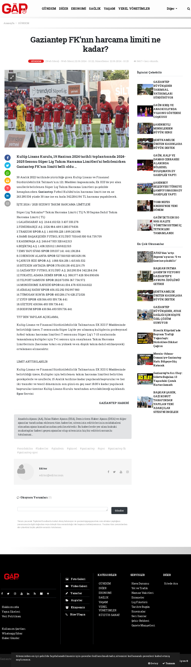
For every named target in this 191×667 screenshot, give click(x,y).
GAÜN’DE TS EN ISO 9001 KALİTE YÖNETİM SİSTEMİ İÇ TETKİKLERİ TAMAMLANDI (167, 225)
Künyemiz (75, 607)
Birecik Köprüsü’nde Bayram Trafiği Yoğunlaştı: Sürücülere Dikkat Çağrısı (166, 338)
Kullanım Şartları (14, 628)
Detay (153, 663)
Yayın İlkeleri (11, 611)
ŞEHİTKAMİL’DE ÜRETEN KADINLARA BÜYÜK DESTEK (167, 144)
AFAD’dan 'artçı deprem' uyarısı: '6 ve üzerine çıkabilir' (167, 256)
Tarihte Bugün (140, 607)
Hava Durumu (140, 583)
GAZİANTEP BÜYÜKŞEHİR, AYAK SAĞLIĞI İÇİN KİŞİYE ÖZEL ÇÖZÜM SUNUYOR (167, 314)
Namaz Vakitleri (142, 593)
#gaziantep (87, 448)
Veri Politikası (11, 616)
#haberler (41, 448)
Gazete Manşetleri (143, 625)
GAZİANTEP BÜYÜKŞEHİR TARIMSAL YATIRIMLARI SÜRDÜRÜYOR (163, 89)
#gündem (57, 448)
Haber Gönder (11, 638)
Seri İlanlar (139, 616)
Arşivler (74, 600)
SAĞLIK (95, 8)
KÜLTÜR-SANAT (109, 615)
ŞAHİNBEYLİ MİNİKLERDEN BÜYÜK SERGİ (163, 128)
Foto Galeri (75, 579)
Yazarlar (74, 593)
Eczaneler (137, 597)
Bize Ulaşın (75, 614)
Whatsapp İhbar (12, 633)
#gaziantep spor (27, 452)
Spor (20, 393)
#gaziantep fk (117, 448)
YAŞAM (109, 8)
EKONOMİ (78, 8)
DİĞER (63, 8)
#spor (101, 448)
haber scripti (8, 663)
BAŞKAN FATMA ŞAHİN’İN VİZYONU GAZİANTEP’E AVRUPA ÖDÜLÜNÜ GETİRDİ (166, 276)
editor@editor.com (51, 475)
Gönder (119, 510)
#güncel (72, 448)
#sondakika (25, 448)
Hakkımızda (10, 607)
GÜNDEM (49, 8)
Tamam (168, 663)
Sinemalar (138, 611)
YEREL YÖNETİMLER (134, 8)
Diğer (171, 8)
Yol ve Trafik (139, 588)
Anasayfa (9, 23)
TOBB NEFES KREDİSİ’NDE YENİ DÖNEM (165, 206)
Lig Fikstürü (139, 602)
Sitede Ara (171, 583)
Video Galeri (76, 586)
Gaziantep (46, 192)
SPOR (37, 231)
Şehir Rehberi (140, 620)
